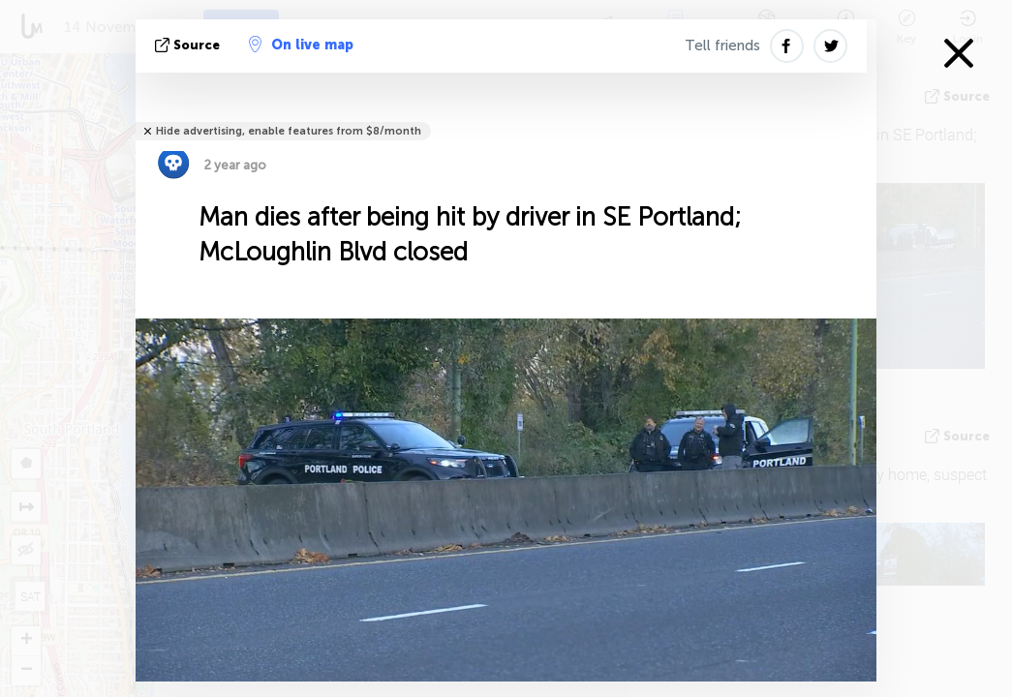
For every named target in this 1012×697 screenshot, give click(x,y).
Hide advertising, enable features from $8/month (288, 131)
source (189, 45)
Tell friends (722, 45)
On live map (301, 44)
